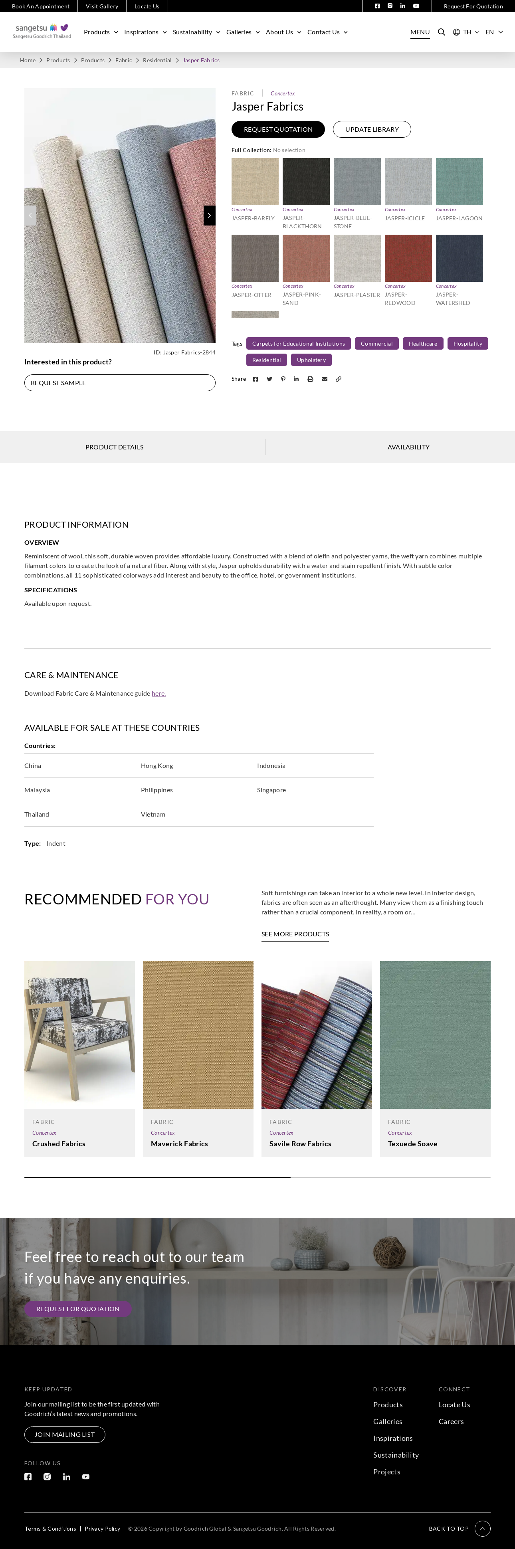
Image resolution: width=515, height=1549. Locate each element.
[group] (120, 215)
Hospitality (468, 343)
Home (28, 60)
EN (494, 32)
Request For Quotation (473, 6)
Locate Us (147, 6)
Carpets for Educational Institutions (298, 343)
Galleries (244, 32)
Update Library (371, 129)
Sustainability (197, 32)
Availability (409, 447)
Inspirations (146, 32)
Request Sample (58, 382)
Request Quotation (278, 129)
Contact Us (328, 32)
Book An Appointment (40, 6)
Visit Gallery (102, 6)
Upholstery (311, 359)
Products (102, 32)
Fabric (123, 60)
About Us (284, 32)
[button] (210, 216)
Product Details (114, 447)
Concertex (283, 93)
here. (159, 693)
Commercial (377, 343)
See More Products (295, 934)
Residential (157, 60)
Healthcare (423, 343)
